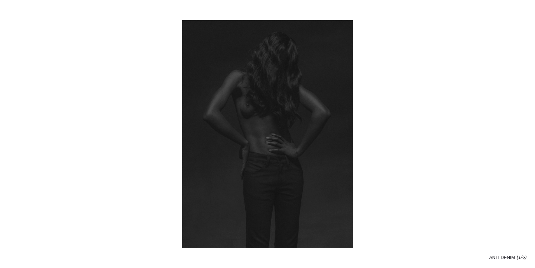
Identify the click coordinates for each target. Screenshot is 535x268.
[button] (401, 134)
